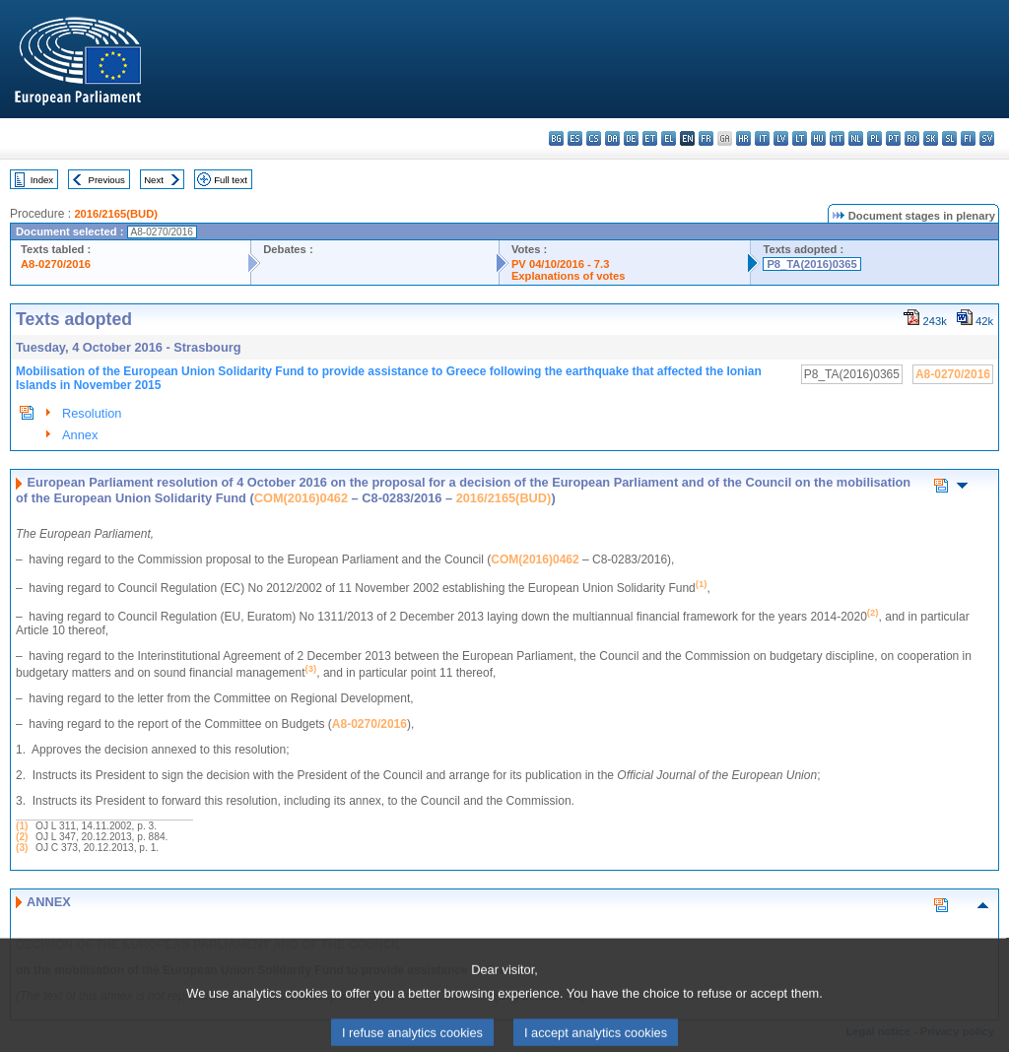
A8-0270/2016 (56, 264)
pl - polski (874, 138)
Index (42, 179)
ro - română (912, 138)
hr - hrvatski (743, 138)
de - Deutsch (631, 138)
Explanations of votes (568, 276)
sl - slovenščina (949, 138)
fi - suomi (968, 138)
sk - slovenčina (930, 138)
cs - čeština (593, 138)
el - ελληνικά (668, 138)
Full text (230, 179)
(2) (22, 836)
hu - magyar (818, 138)
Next (154, 179)
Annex (80, 434)
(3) (22, 847)
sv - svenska (986, 138)
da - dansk (612, 138)
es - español (575, 138)
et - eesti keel (649, 138)
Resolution (91, 413)
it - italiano (762, 138)
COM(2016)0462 (301, 498)
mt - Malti (837, 138)
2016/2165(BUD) (116, 214)
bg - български (556, 138)
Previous (107, 179)
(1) (22, 826)
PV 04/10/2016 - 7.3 (560, 264)
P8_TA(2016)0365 (811, 264)
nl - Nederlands (855, 138)
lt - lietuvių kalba (799, 138)
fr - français (706, 138)
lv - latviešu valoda (781, 138)
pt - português (893, 138)
